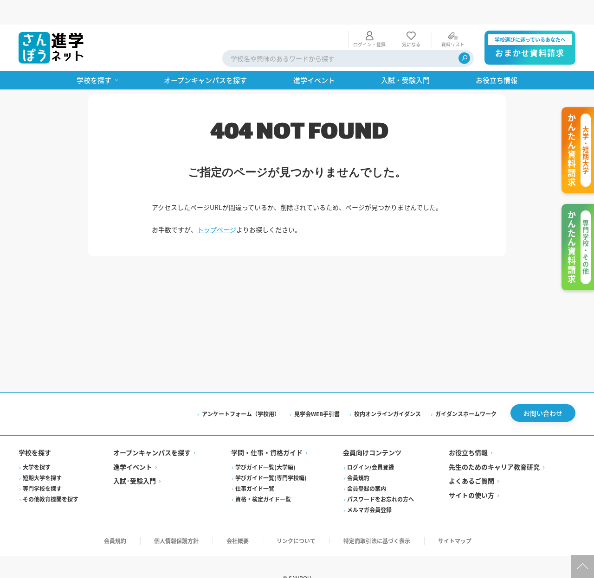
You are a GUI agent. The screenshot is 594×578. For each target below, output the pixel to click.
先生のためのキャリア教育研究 (494, 444)
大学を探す (37, 445)
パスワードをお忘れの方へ (380, 477)
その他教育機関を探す (50, 477)
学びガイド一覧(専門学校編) (271, 455)
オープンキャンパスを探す (152, 430)
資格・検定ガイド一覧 (263, 477)
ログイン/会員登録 (370, 445)
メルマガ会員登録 (369, 487)
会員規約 (358, 455)
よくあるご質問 (471, 459)
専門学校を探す (42, 466)
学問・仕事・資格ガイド (267, 430)
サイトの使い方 (471, 472)
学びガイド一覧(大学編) (265, 445)
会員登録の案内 (366, 466)
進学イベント (132, 444)
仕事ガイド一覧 (254, 466)
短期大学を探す (42, 455)
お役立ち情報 (468, 430)
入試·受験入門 (134, 459)
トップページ (216, 205)
